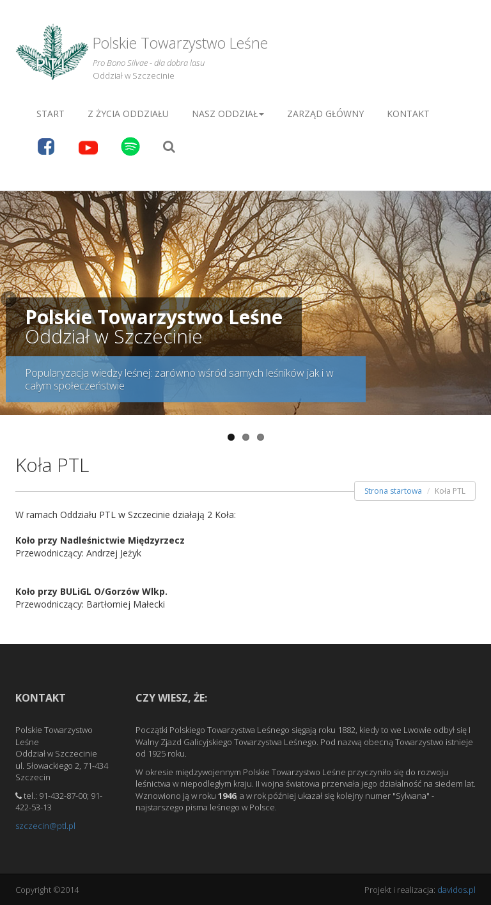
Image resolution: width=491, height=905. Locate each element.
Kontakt (408, 113)
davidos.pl (456, 889)
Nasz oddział (228, 113)
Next (481, 300)
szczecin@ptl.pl (45, 825)
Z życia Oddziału (128, 113)
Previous (9, 300)
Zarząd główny (325, 113)
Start (50, 113)
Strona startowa (393, 490)
